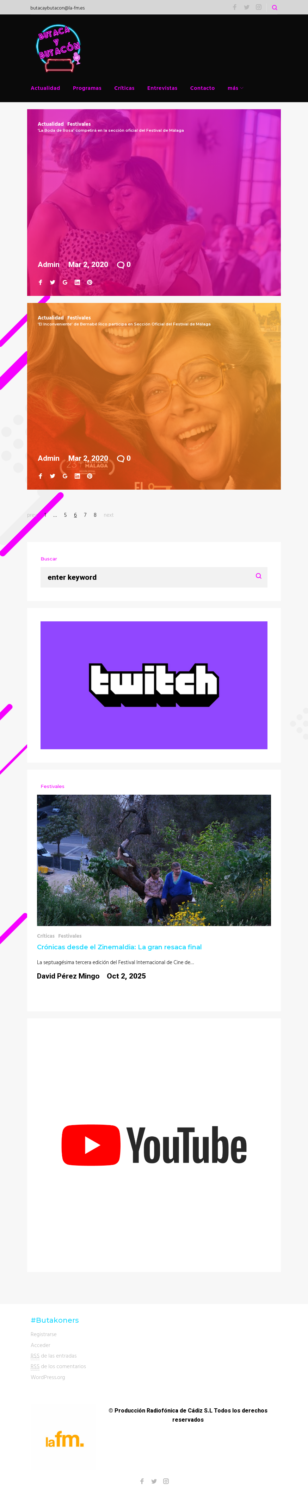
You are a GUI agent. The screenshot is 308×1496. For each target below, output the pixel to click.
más (233, 87)
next (109, 515)
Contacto (202, 87)
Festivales (79, 124)
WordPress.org (48, 1377)
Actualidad (45, 87)
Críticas (124, 87)
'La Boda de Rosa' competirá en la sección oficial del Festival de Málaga (111, 130)
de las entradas (54, 1355)
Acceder (40, 1345)
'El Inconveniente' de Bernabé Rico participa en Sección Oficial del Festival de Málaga (124, 324)
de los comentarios (58, 1366)
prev (32, 515)
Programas (87, 87)
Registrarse (44, 1334)
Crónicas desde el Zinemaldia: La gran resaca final (119, 947)
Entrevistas (162, 87)
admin (49, 264)
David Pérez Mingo (68, 976)
